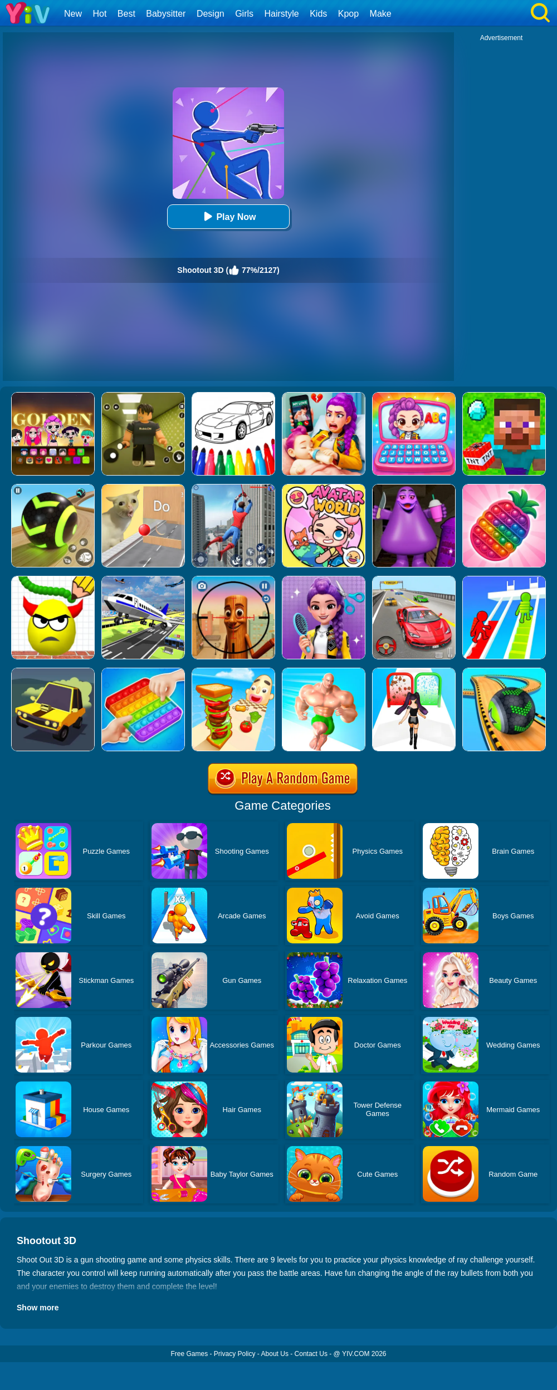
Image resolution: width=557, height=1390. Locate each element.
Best (126, 13)
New (73, 13)
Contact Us (311, 1354)
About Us (275, 1354)
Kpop (348, 13)
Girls (244, 13)
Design (210, 13)
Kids (318, 13)
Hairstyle (282, 13)
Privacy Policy (235, 1354)
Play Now (228, 216)
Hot (99, 13)
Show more (37, 1307)
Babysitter (165, 13)
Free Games (189, 1354)
